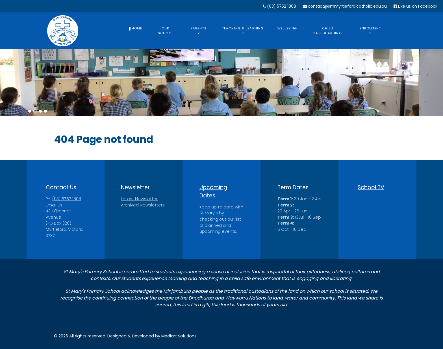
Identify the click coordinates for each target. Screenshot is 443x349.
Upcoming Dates (213, 191)
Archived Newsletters (143, 205)
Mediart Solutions (179, 336)
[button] (29, 111)
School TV (371, 187)
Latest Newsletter (139, 199)
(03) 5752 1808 (279, 6)
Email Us (54, 205)
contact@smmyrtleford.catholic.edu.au (345, 6)
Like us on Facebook (415, 6)
